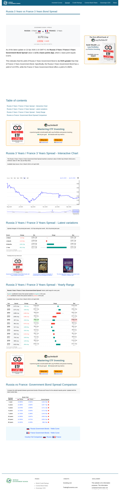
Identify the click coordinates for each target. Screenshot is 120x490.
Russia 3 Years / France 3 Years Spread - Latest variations (27, 109)
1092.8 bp (45, 416)
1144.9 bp (45, 413)
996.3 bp (45, 422)
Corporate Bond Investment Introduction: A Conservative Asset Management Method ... (43, 275)
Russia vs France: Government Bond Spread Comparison (27, 115)
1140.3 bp (45, 402)
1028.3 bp (45, 419)
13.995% (20, 402)
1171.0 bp (45, 410)
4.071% (30, 419)
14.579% (20, 407)
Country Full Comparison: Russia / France (43, 437)
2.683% (30, 404)
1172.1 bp (45, 407)
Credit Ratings (77, 2)
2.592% (30, 402)
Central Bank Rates (91, 2)
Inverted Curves (57, 2)
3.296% (30, 413)
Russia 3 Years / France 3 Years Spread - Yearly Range (26, 112)
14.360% (20, 404)
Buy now (44, 140)
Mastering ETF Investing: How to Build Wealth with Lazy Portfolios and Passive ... (18, 275)
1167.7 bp (45, 404)
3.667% (30, 416)
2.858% (30, 407)
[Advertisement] (43, 20)
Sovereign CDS (105, 2)
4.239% (30, 422)
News (115, 2)
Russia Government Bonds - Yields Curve (44, 428)
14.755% (20, 410)
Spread (67, 2)
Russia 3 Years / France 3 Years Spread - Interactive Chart (27, 106)
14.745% (20, 413)
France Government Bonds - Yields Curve (44, 433)
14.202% (20, 422)
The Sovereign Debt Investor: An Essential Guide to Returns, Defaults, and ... (68, 275)
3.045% (30, 410)
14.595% (20, 416)
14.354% (20, 419)
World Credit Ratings (42, 483)
